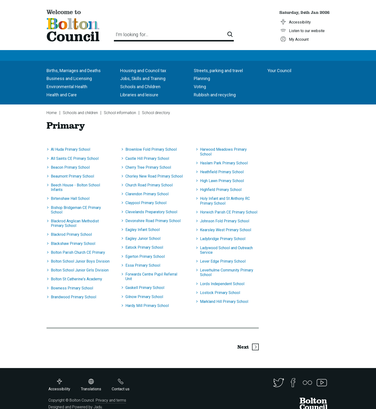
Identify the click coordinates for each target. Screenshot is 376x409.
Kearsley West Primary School (225, 230)
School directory (156, 112)
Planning (202, 78)
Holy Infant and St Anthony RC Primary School (225, 200)
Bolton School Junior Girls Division (80, 270)
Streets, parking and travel (218, 70)
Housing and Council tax (143, 70)
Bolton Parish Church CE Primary (78, 252)
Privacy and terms (111, 400)
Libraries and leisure (139, 94)
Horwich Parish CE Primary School (228, 212)
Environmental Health (67, 86)
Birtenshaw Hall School (70, 198)
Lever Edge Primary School (223, 261)
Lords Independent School (222, 284)
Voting (200, 86)
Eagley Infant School (142, 229)
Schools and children (80, 112)
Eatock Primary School (144, 247)
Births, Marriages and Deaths (74, 70)
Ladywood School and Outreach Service (226, 250)
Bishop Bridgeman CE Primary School (76, 209)
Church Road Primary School (149, 185)
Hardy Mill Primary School (147, 305)
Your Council (279, 70)
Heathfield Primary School (222, 172)
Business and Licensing (69, 78)
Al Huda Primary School (70, 149)
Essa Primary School (142, 265)
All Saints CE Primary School (75, 158)
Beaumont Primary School (72, 176)
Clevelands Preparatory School (151, 212)
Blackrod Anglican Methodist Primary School (75, 223)
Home (52, 112)
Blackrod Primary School (71, 234)
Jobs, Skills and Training (142, 78)
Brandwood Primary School (73, 297)
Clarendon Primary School (147, 194)
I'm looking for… (132, 34)
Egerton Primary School (145, 256)
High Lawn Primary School (222, 181)
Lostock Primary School (220, 292)
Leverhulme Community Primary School (226, 272)
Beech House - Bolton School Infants (75, 187)
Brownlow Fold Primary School (151, 149)
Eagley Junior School (142, 238)
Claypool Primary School (145, 203)
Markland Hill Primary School (224, 301)
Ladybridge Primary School (222, 238)
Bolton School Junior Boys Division (80, 261)
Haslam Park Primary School (224, 163)
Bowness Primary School (72, 288)
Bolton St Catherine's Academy (76, 279)
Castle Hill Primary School (147, 158)
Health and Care (62, 94)
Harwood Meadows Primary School (223, 151)
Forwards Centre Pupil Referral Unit (151, 276)
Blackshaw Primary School (73, 243)
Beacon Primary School (70, 167)
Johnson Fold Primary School (224, 221)
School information (120, 112)
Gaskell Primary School (144, 287)
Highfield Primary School (220, 189)
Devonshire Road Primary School (153, 221)
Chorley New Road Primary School (154, 176)
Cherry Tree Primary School (148, 167)
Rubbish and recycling (215, 94)
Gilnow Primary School (144, 296)
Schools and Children (140, 86)
